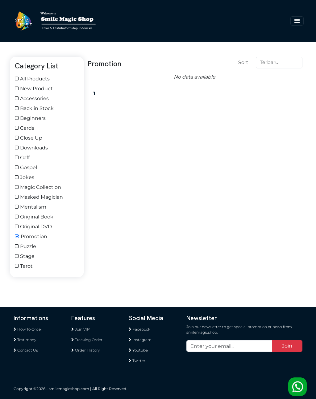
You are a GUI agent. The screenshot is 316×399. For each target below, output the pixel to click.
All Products (32, 79)
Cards (24, 128)
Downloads (31, 148)
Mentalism (30, 207)
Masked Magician (39, 197)
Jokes (24, 177)
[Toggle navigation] (297, 21)
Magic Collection (38, 187)
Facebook (139, 329)
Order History (85, 350)
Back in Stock (34, 108)
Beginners (30, 118)
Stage (25, 256)
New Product (34, 89)
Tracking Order (86, 339)
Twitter (137, 360)
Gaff (22, 158)
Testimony (25, 339)
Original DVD (33, 227)
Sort (243, 62)
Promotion (31, 236)
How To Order (28, 329)
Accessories (32, 98)
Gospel (26, 167)
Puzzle (25, 246)
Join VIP (80, 329)
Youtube (138, 350)
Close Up (28, 138)
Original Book (34, 217)
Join (287, 346)
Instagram (140, 339)
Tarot (24, 266)
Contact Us (26, 350)
